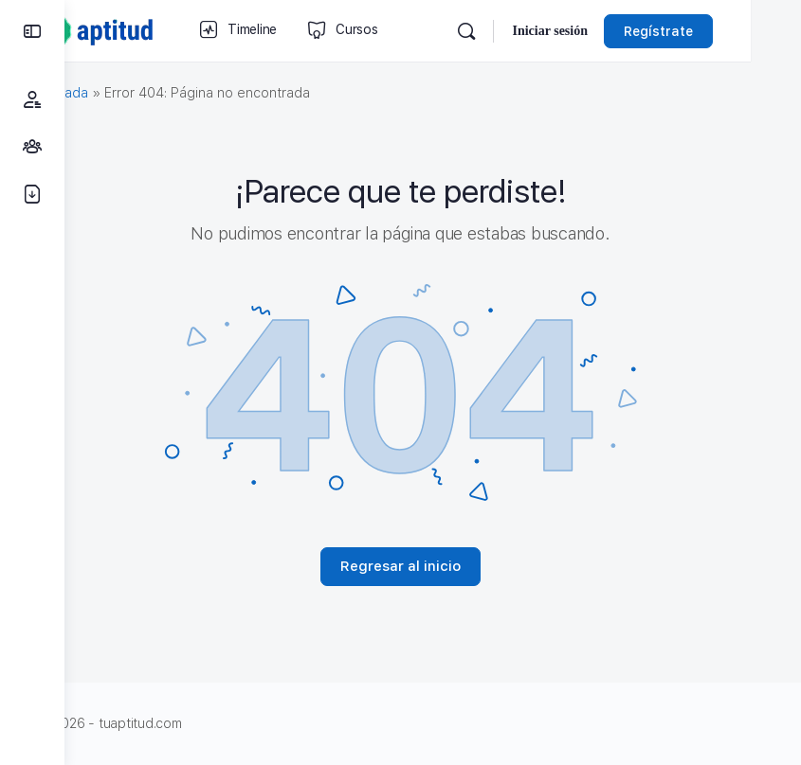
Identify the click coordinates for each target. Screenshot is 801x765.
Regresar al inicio (433, 566)
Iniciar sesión (600, 31)
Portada (127, 92)
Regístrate (708, 31)
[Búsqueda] (517, 31)
